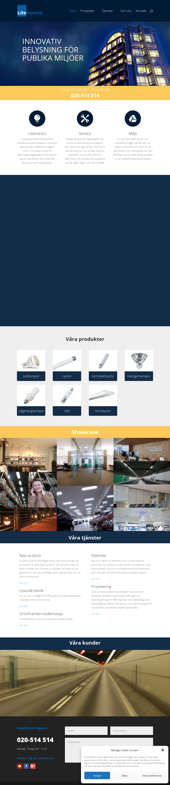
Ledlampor (31, 376)
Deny (125, 775)
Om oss (126, 11)
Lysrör (67, 376)
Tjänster (107, 11)
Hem (72, 11)
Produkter (87, 11)
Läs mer (23, 582)
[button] (163, 750)
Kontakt (141, 11)
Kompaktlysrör (103, 376)
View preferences (152, 775)
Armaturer (103, 411)
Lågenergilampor (31, 411)
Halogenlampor (139, 376)
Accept (97, 775)
